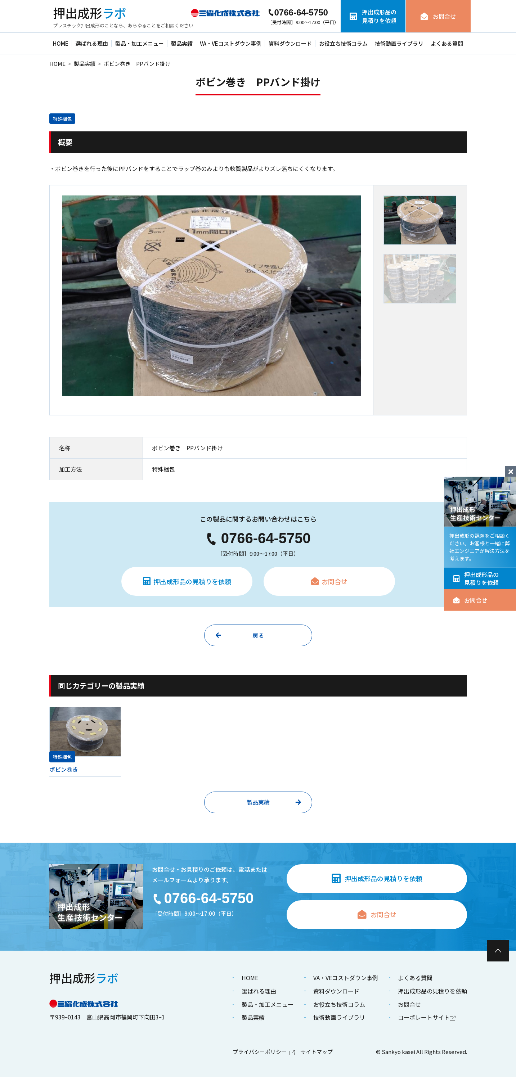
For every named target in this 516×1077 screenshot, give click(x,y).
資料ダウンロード (290, 43)
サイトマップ (316, 1051)
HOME (60, 43)
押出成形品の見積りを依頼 (476, 578)
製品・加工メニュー (139, 43)
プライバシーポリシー (264, 1051)
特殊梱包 (62, 118)
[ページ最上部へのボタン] (498, 950)
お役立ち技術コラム (343, 43)
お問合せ (470, 600)
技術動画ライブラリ (399, 43)
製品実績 (182, 43)
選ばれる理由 (92, 43)
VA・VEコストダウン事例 (230, 43)
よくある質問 (447, 43)
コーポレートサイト (427, 1017)
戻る (239, 635)
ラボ (89, 13)
